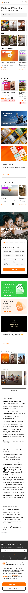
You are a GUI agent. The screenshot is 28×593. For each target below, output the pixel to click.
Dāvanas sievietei (19, 251)
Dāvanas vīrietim (7, 251)
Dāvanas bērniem (19, 255)
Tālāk (14, 269)
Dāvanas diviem (7, 255)
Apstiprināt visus (14, 584)
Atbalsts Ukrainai (19, 264)
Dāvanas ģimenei (8, 259)
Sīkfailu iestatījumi (14, 589)
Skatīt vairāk (14, 390)
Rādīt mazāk (4, 532)
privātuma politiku (18, 554)
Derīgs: (5, 100)
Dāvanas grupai (19, 259)
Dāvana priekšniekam (7, 264)
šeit (20, 578)
